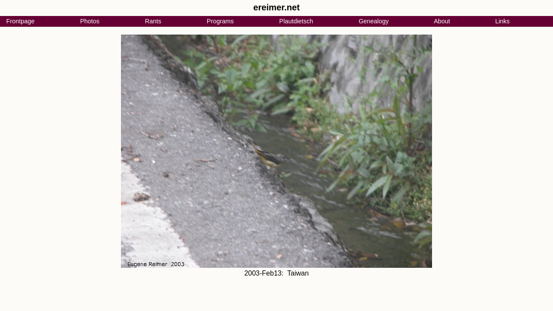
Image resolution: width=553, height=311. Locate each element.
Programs (220, 21)
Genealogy (374, 21)
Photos (89, 21)
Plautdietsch (296, 21)
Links (502, 21)
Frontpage (20, 21)
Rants (153, 21)
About (442, 21)
